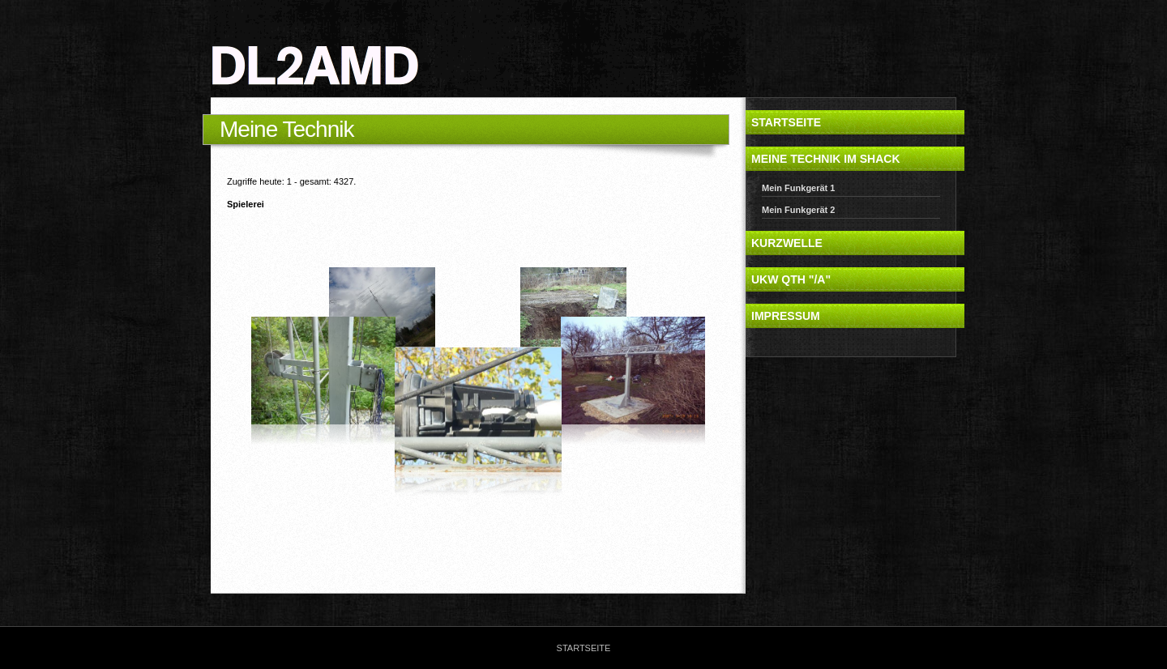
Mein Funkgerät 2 (798, 210)
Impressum (785, 315)
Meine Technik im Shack (825, 158)
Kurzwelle (787, 242)
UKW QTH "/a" (791, 279)
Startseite (786, 122)
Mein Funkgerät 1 (798, 188)
